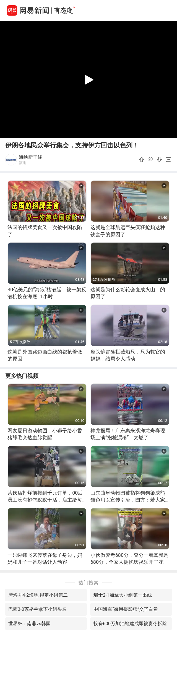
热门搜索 (88, 583)
